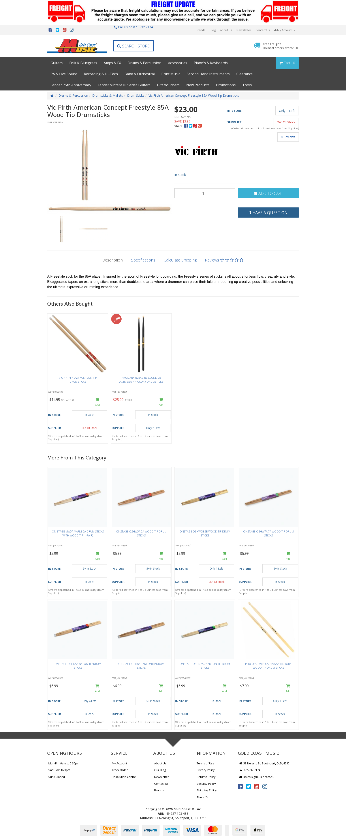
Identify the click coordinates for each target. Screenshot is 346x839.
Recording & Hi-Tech (101, 73)
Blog (213, 30)
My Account (119, 763)
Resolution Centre (124, 777)
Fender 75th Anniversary (71, 85)
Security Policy (206, 784)
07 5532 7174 (249, 770)
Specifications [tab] (143, 260)
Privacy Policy (206, 770)
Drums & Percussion (144, 62)
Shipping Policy (207, 790)
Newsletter (244, 30)
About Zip (203, 797)
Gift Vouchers (168, 85)
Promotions (226, 85)
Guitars (57, 62)
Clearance (244, 73)
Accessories (177, 62)
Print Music (170, 73)
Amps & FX (112, 62)
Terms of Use (205, 763)
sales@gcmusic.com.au (256, 777)
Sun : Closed (56, 777)
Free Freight (280, 46)
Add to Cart (268, 193)
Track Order (120, 770)
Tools (247, 85)
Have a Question (268, 212)
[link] (240, 786)
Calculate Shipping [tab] (180, 260)
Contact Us (263, 30)
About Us (226, 30)
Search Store (133, 46)
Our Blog (160, 770)
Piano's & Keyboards (211, 62)
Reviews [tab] (224, 260)
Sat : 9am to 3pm (59, 770)
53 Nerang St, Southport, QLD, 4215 (264, 763)
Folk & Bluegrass (83, 62)
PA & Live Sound (64, 73)
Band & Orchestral (139, 73)
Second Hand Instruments (208, 73)
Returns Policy (206, 777)
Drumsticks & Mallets (107, 95)
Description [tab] (112, 260)
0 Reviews (288, 137)
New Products (197, 85)
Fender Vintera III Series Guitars (124, 85)
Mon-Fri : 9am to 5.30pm (63, 763)
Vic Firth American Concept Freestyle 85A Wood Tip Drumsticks (194, 95)
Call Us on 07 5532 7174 (133, 27)
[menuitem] (186, 126)
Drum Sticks (135, 95)
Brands (200, 30)
